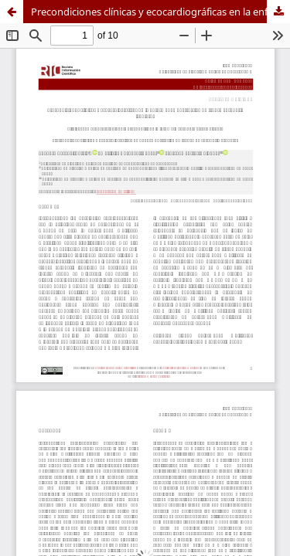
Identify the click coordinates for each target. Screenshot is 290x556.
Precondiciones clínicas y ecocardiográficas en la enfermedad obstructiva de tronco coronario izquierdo (160, 12)
